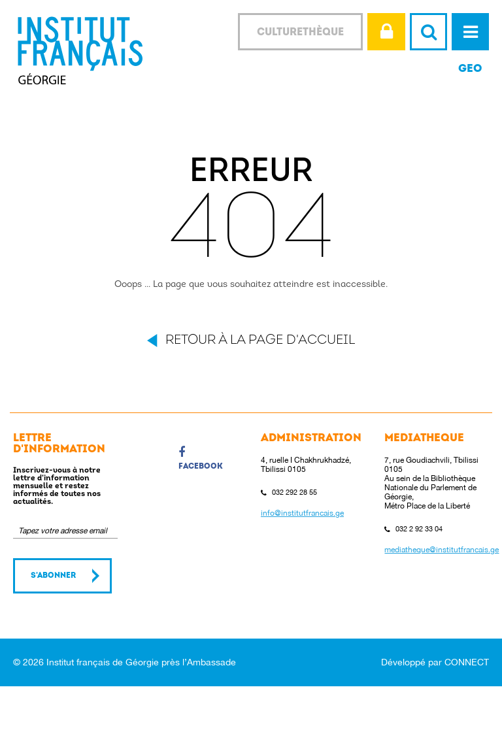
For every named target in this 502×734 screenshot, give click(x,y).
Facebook (200, 458)
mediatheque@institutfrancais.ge (441, 549)
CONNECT (466, 662)
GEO (470, 69)
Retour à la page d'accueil (260, 340)
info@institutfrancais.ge (302, 513)
